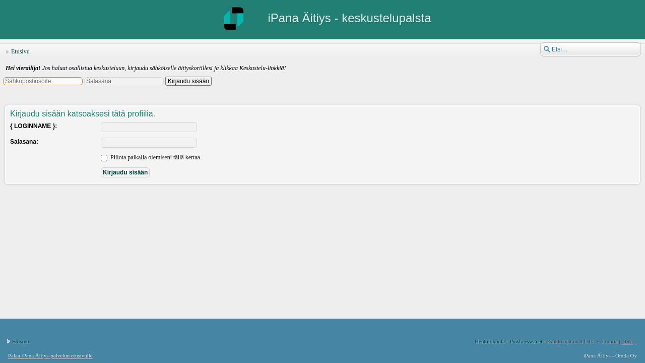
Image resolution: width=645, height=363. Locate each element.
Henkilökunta (490, 341)
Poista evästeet (525, 341)
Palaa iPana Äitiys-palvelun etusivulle (50, 355)
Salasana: (24, 141)
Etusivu (20, 51)
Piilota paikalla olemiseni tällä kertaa (150, 157)
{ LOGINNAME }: (33, 126)
